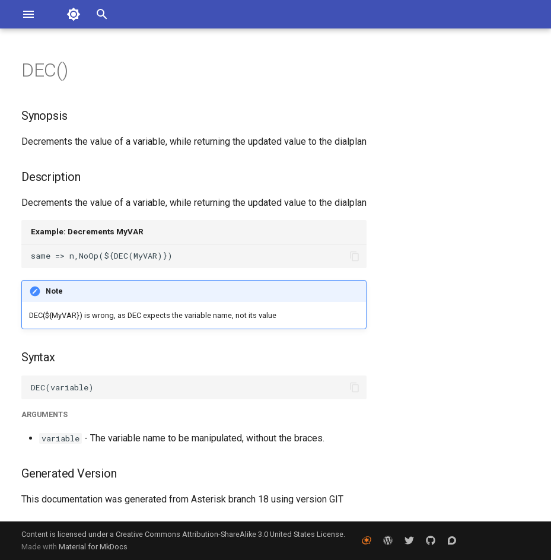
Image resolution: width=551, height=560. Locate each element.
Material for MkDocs (93, 546)
